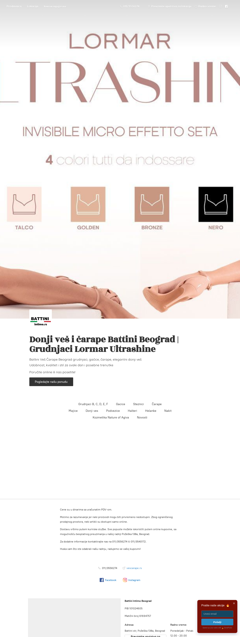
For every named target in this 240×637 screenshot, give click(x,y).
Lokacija (32, 6)
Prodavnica (14, 6)
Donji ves (92, 411)
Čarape (157, 404)
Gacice (120, 404)
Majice (73, 411)
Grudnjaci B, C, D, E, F (93, 404)
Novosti (142, 417)
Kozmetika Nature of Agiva (111, 417)
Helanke (150, 411)
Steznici (138, 404)
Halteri (132, 411)
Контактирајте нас (55, 6)
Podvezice (113, 411)
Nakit (168, 411)
